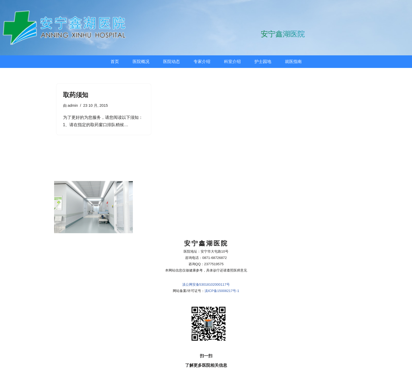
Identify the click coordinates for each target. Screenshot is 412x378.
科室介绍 (232, 61)
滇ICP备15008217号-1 (222, 257)
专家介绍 (202, 61)
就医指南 (293, 61)
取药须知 (75, 94)
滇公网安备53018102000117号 (206, 251)
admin (73, 105)
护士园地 (262, 61)
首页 (115, 61)
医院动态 (171, 61)
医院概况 (141, 61)
